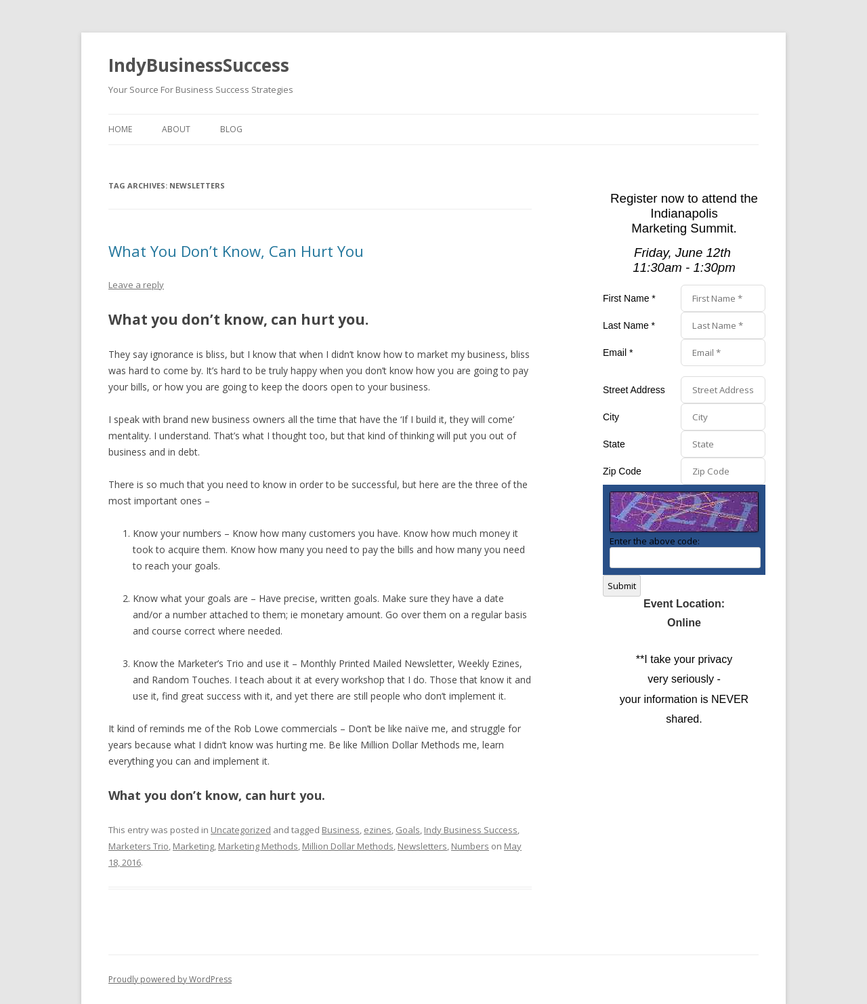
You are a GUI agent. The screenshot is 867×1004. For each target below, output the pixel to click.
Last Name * (629, 325)
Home (120, 129)
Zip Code (622, 471)
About (176, 129)
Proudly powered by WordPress (170, 979)
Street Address (634, 389)
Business (341, 830)
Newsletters (422, 846)
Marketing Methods (258, 846)
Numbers (470, 846)
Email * (618, 352)
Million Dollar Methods (348, 846)
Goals (408, 830)
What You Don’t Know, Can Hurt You (236, 251)
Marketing (193, 846)
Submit (622, 586)
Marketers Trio (138, 846)
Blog (231, 129)
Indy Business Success (470, 830)
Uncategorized (241, 830)
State (614, 444)
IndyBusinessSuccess (198, 65)
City (611, 416)
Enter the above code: (655, 541)
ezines (378, 830)
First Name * (629, 298)
